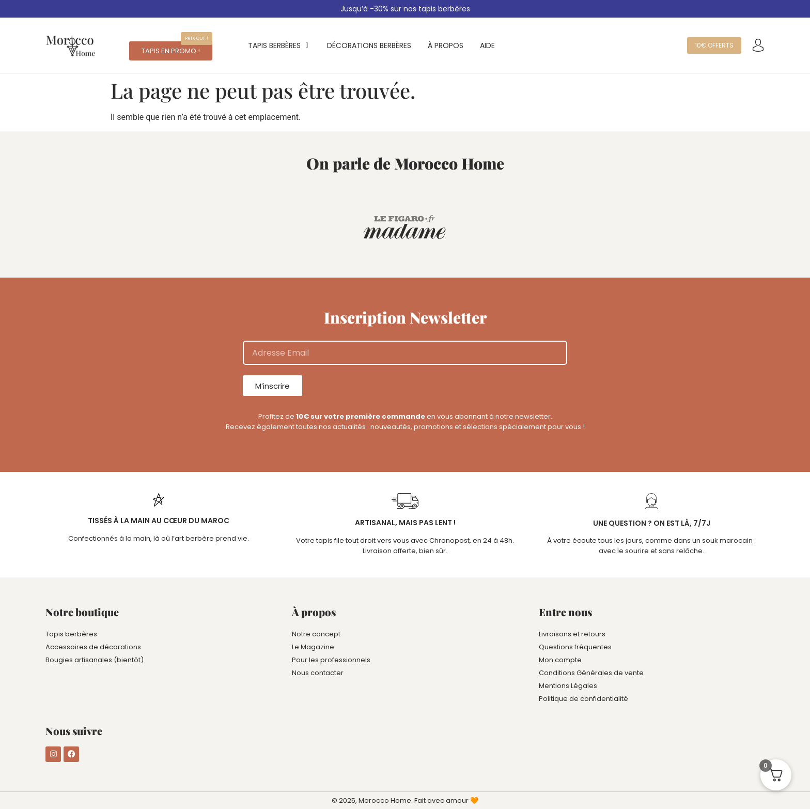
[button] (196, 38)
